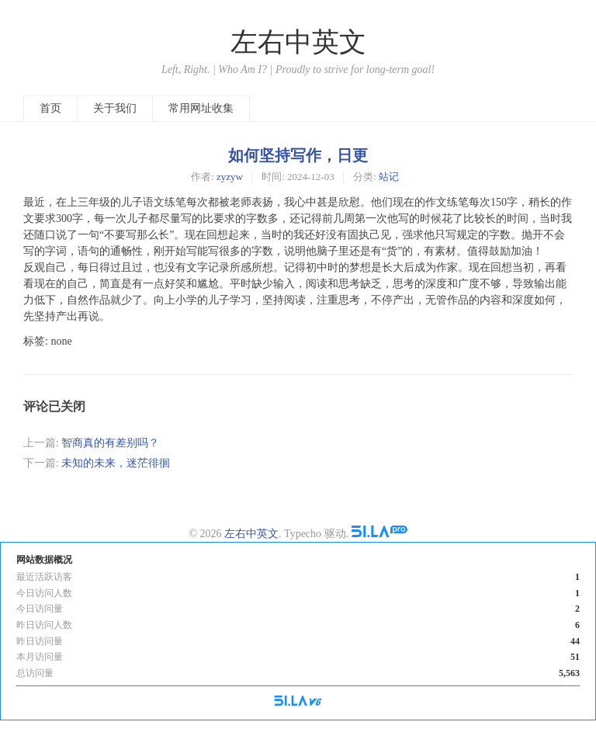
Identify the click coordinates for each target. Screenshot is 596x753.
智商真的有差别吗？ (110, 443)
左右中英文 (298, 42)
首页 (50, 108)
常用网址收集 (201, 108)
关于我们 (115, 108)
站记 (389, 176)
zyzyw (230, 176)
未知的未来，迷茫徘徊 (115, 463)
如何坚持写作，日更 (298, 155)
